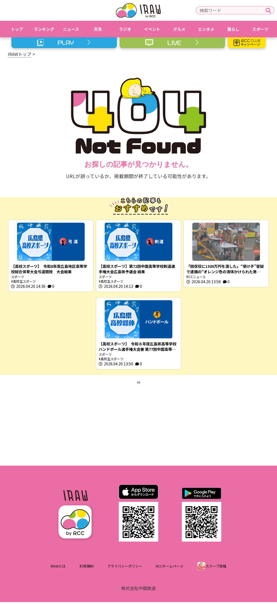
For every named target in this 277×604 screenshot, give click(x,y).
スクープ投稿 (216, 567)
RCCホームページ (169, 567)
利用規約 (87, 567)
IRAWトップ (19, 54)
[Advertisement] (138, 424)
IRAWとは (58, 567)
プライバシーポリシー (124, 567)
